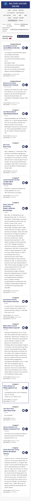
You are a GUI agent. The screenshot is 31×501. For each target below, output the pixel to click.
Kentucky (17, 24)
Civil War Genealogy (9, 25)
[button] (11, 46)
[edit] (26, 47)
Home (4, 24)
